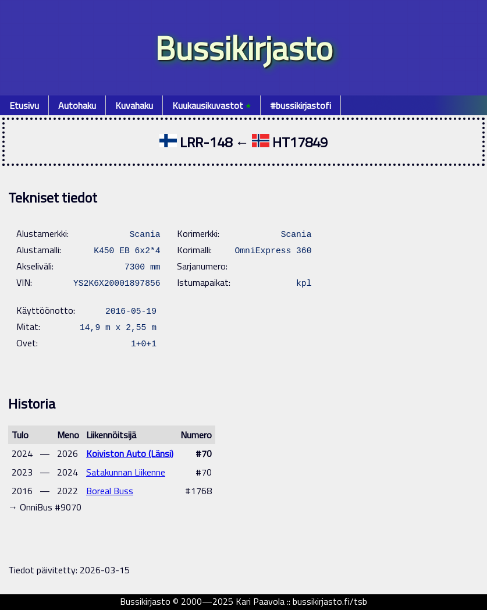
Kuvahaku (134, 105)
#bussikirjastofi (300, 105)
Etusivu (24, 105)
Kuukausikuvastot (211, 105)
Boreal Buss (109, 491)
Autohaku (77, 105)
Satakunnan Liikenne (125, 472)
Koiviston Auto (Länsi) (129, 453)
